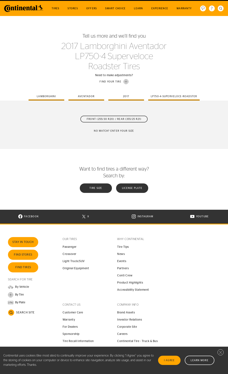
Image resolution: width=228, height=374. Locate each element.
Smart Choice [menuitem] (115, 8)
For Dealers (70, 326)
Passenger (70, 246)
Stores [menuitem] (73, 8)
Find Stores (23, 254)
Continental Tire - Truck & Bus (137, 341)
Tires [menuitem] (55, 8)
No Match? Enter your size (114, 131)
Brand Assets (126, 312)
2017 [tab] (126, 96)
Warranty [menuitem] (184, 8)
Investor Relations (129, 319)
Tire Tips (123, 246)
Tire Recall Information (78, 341)
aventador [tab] (86, 96)
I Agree (169, 360)
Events (121, 261)
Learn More (199, 360)
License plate (132, 188)
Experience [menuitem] (159, 8)
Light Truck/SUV (74, 261)
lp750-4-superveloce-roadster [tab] (174, 96)
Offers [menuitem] (91, 8)
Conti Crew (124, 275)
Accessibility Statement (133, 289)
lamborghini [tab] (46, 96)
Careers (122, 334)
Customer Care (73, 312)
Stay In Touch (23, 242)
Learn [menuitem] (138, 8)
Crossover (69, 254)
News (121, 254)
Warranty (69, 319)
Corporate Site (127, 326)
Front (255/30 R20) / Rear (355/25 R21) (114, 119)
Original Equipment (76, 268)
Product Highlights (130, 282)
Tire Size (95, 188)
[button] (114, 81)
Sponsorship (71, 334)
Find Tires (23, 267)
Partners (123, 268)
